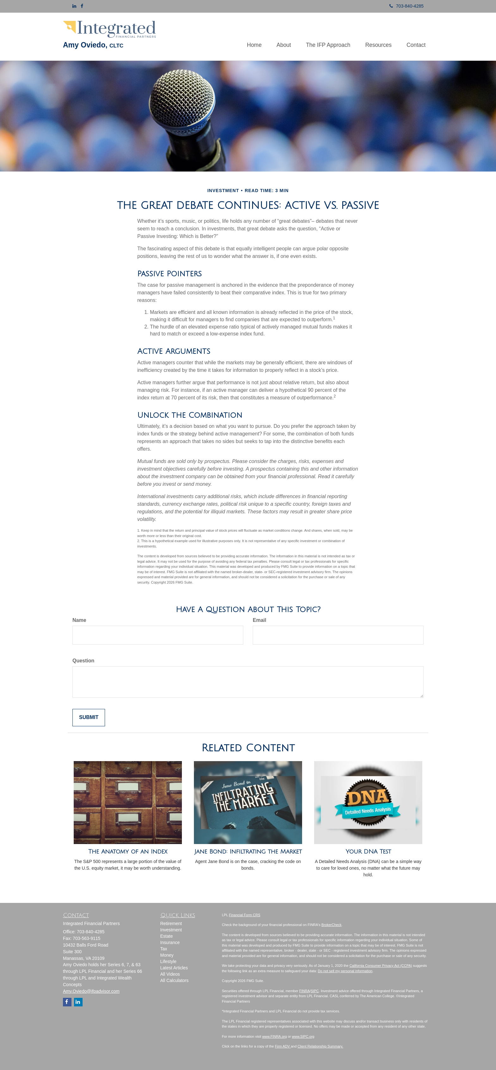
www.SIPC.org (303, 1036)
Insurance (170, 942)
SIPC (315, 991)
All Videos (170, 974)
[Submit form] (88, 717)
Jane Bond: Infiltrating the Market (248, 851)
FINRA (304, 991)
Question (83, 660)
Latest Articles (174, 967)
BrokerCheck (331, 925)
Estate (166, 936)
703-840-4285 (404, 6)
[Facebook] (82, 6)
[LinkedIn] (74, 6)
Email (259, 620)
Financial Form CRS (244, 915)
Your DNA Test (368, 851)
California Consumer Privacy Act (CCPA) (381, 965)
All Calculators (174, 980)
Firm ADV (283, 1046)
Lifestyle (168, 961)
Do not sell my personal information (345, 971)
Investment (171, 929)
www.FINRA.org (274, 1036)
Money (167, 955)
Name (79, 620)
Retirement (171, 923)
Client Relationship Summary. (320, 1046)
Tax (163, 948)
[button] (277, 36)
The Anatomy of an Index (127, 851)
